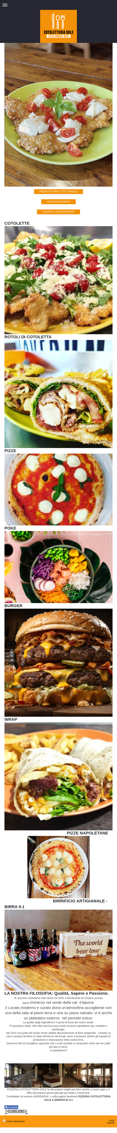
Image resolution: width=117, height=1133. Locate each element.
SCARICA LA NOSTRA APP (58, 211)
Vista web (110, 1123)
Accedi (111, 1120)
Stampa (8, 1121)
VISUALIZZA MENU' (58, 201)
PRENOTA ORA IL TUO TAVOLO (58, 191)
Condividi (11, 1107)
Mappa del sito (19, 1121)
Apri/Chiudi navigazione (58, 5)
